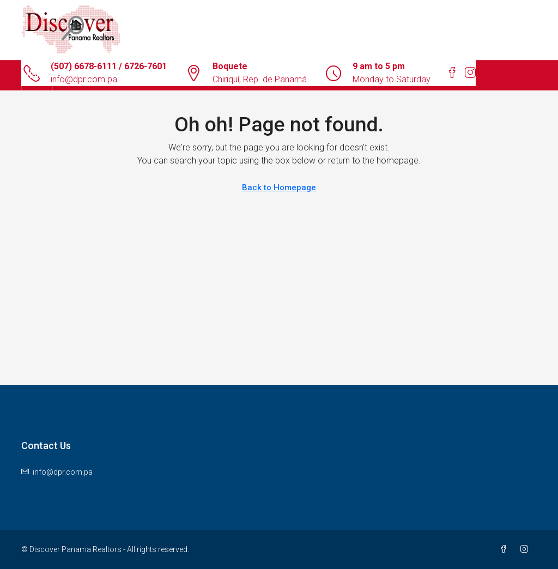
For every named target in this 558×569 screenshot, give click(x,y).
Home (37, 75)
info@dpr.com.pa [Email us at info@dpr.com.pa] (63, 472)
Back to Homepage (279, 187)
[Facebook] (506, 549)
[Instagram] (526, 549)
